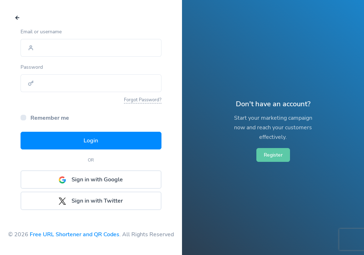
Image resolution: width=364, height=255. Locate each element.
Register (273, 155)
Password (32, 67)
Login (91, 140)
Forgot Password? (142, 100)
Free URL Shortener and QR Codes (74, 234)
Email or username (41, 31)
